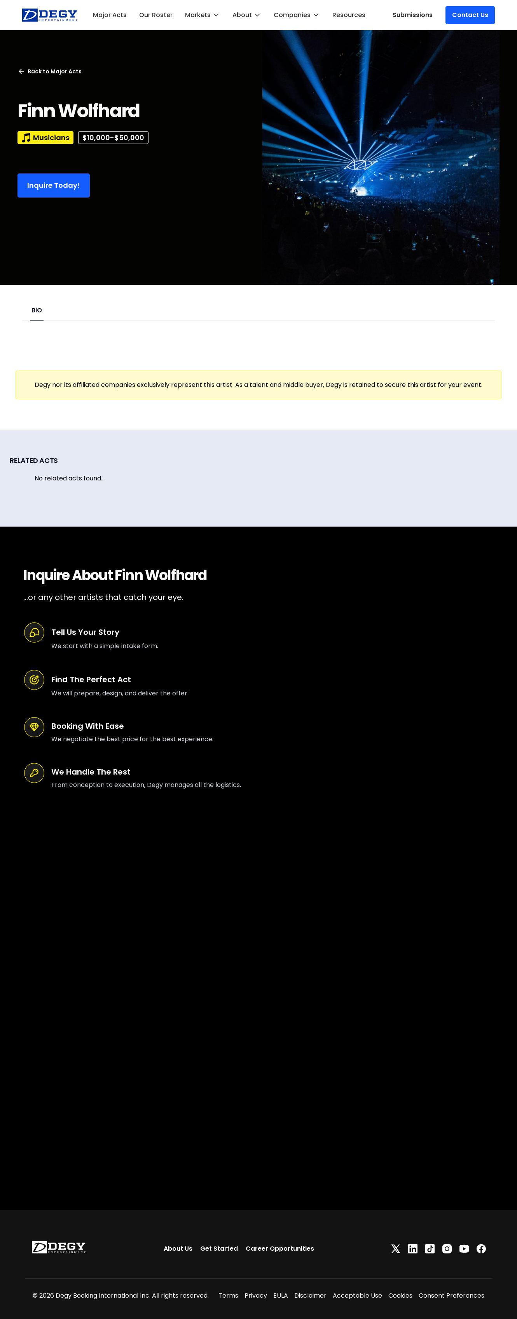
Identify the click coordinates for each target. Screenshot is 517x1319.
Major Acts (110, 14)
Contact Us (470, 14)
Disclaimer (310, 1295)
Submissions (413, 14)
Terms (228, 1295)
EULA (280, 1295)
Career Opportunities (280, 1248)
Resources (348, 14)
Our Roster (156, 14)
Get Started (219, 1248)
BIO (36, 310)
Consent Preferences (451, 1295)
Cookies (400, 1295)
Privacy (256, 1295)
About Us (178, 1248)
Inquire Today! (53, 185)
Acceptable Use (357, 1295)
